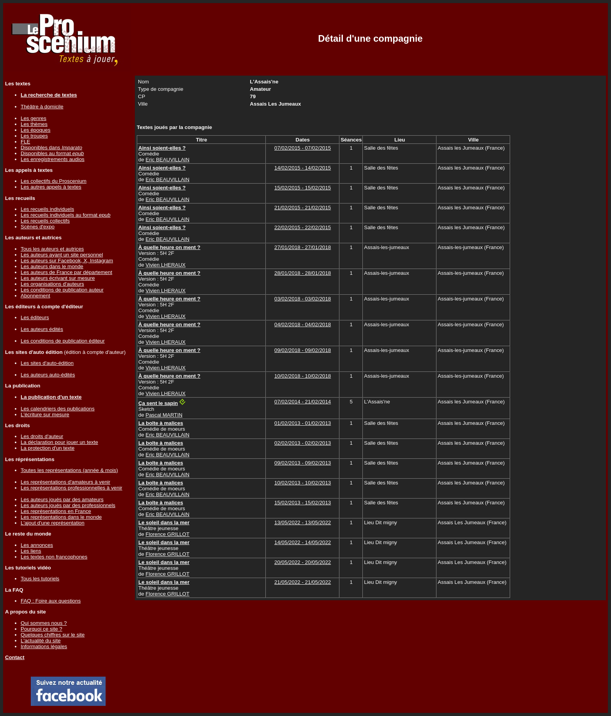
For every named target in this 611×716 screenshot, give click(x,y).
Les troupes (34, 136)
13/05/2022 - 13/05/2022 (302, 522)
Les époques (35, 130)
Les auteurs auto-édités (48, 375)
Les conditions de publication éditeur (63, 341)
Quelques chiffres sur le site (53, 635)
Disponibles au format (52, 153)
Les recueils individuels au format (65, 215)
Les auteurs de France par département (66, 272)
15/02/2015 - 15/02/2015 (302, 188)
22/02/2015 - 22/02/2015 (302, 227)
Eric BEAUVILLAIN (168, 160)
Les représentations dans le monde (61, 517)
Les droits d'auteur (42, 436)
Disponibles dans (51, 147)
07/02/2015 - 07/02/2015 (302, 148)
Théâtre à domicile (42, 107)
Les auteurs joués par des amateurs (62, 499)
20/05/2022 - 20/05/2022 (302, 562)
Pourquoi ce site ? (41, 629)
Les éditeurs (35, 317)
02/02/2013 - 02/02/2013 (302, 443)
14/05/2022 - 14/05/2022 (302, 542)
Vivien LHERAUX (166, 265)
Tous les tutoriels (40, 579)
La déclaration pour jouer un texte (59, 442)
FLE (25, 142)
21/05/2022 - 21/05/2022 (302, 582)
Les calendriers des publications (58, 409)
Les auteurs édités (42, 329)
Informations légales (44, 646)
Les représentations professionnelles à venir (71, 488)
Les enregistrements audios (53, 159)
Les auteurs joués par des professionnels (68, 505)
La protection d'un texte (47, 448)
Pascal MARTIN (164, 415)
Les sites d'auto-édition (47, 363)
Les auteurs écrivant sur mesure (58, 278)
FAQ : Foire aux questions (51, 601)
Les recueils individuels (47, 209)
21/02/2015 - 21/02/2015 (302, 207)
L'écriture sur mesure (45, 414)
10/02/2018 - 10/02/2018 (302, 376)
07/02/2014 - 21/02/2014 (302, 402)
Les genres (33, 118)
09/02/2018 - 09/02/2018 (302, 350)
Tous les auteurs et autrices (52, 249)
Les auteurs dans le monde (52, 266)
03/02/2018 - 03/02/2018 (302, 299)
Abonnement (35, 296)
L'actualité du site (41, 641)
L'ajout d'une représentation (53, 523)
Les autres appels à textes (51, 187)
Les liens (31, 551)
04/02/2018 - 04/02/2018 (302, 324)
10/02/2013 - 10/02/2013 (302, 483)
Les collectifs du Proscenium (54, 181)
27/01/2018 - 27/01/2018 (302, 247)
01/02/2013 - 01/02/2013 (302, 423)
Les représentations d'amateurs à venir (65, 482)
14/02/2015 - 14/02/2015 (302, 168)
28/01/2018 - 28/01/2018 (302, 273)
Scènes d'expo (38, 227)
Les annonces (37, 545)
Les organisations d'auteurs (52, 284)
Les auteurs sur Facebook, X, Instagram (67, 260)
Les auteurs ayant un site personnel (62, 255)
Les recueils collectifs (45, 221)
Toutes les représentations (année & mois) (69, 470)
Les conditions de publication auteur (62, 290)
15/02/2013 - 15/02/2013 (302, 503)
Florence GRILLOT (168, 534)
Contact (15, 657)
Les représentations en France (56, 511)
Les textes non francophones (54, 557)
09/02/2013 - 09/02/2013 (302, 463)
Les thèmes (34, 124)
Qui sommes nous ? (44, 623)
